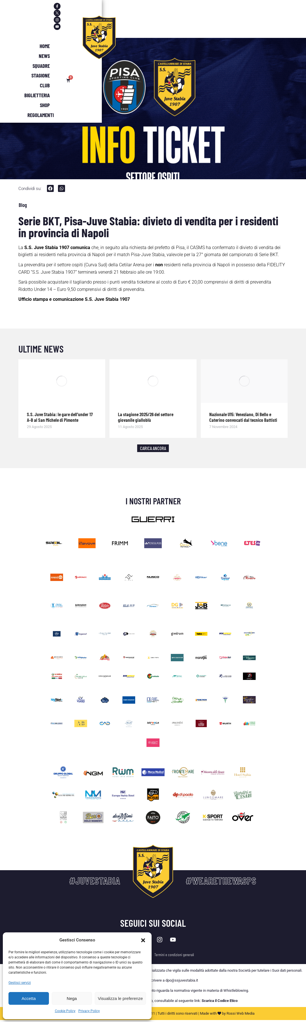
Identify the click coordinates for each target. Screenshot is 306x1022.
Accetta (28, 998)
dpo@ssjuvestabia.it (181, 982)
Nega (72, 998)
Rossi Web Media (241, 1016)
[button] (143, 940)
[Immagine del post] (61, 381)
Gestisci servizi (19, 983)
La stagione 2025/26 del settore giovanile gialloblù (145, 417)
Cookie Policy (65, 1011)
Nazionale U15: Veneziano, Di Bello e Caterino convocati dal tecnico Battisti (243, 417)
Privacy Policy (89, 1011)
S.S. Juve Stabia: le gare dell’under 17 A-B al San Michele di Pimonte (60, 417)
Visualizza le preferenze (120, 998)
